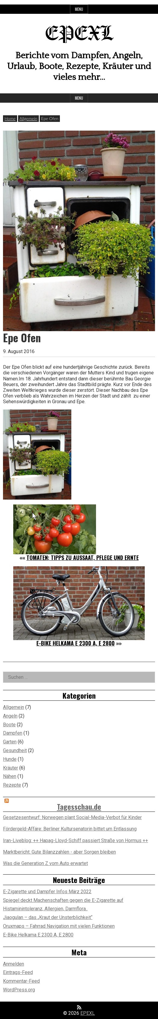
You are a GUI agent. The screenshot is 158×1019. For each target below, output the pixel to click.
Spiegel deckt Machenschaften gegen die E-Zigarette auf (63, 900)
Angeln (10, 716)
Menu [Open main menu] (79, 98)
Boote (9, 724)
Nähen (9, 776)
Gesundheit (15, 750)
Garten (10, 742)
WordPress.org (19, 990)
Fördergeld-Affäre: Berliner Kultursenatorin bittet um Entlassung (70, 829)
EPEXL (79, 34)
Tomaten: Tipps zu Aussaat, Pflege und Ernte (82, 557)
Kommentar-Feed (21, 981)
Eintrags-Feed (18, 972)
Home (10, 118)
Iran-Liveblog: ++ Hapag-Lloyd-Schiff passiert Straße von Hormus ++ (75, 840)
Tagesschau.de (79, 806)
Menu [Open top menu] (79, 9)
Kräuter (10, 768)
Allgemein (28, 118)
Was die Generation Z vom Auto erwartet (45, 863)
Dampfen (12, 733)
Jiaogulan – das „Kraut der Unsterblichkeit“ (47, 917)
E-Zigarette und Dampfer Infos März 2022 (47, 891)
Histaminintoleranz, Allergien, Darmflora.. (45, 909)
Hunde (10, 759)
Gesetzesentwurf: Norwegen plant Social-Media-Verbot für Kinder (72, 817)
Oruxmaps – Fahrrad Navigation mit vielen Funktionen (59, 926)
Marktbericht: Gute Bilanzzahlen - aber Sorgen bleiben (59, 852)
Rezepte (12, 785)
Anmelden (13, 964)
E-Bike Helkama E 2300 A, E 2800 (75, 643)
